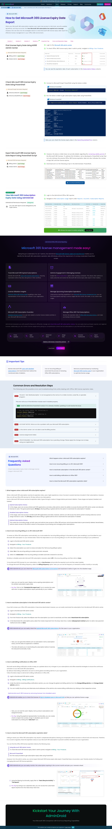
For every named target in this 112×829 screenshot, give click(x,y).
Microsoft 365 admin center (63, 45)
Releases (63, 4)
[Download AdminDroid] (107, 4)
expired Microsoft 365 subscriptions (48, 628)
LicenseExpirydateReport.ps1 (75, 182)
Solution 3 (27, 41)
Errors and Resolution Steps (60, 41)
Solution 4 (35, 41)
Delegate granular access (15, 315)
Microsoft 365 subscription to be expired (45, 568)
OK (73, 827)
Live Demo (61, 348)
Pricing (69, 4)
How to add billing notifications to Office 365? (76, 475)
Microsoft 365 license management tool (85, 294)
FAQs (72, 41)
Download (51, 348)
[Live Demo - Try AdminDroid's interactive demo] (100, 4)
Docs (57, 4)
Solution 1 (10, 41)
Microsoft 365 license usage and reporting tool (70, 254)
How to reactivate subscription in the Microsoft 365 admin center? (76, 470)
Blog (81, 4)
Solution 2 (18, 41)
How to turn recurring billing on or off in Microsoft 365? (76, 464)
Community (88, 4)
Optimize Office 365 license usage (17, 294)
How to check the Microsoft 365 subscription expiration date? (76, 481)
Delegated (30, 202)
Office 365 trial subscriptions (88, 315)
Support (76, 4)
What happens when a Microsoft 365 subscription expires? (76, 458)
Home (42, 4)
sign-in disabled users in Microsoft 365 (52, 697)
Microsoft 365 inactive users (82, 371)
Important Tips (45, 41)
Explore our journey (65, 1)
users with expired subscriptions (30, 276)
